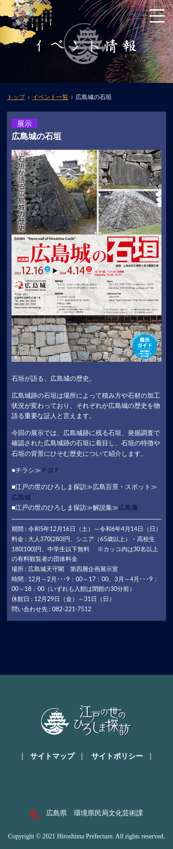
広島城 (21, 497)
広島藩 (128, 507)
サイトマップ (52, 756)
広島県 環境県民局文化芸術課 (86, 813)
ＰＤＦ (50, 470)
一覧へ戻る (47, 652)
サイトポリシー (117, 756)
